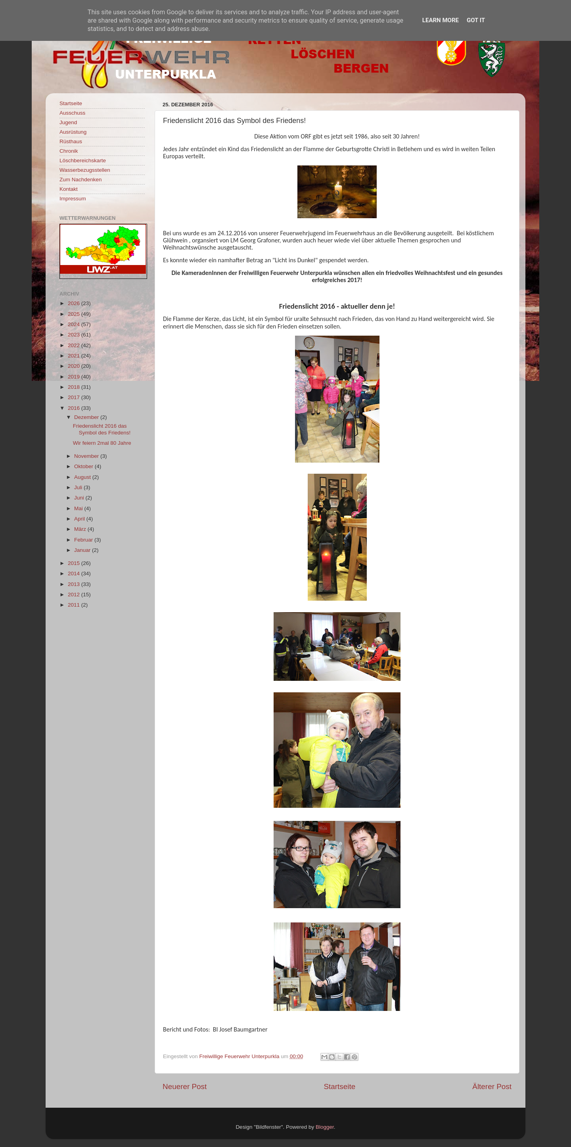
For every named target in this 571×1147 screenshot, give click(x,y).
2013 (74, 584)
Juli (79, 487)
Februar (84, 540)
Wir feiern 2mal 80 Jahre (102, 443)
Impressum (72, 199)
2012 (74, 595)
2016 (74, 408)
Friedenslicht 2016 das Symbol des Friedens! (102, 429)
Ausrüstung (72, 132)
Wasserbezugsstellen (84, 170)
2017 (74, 397)
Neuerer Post (185, 1086)
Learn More (440, 20)
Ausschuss (72, 113)
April (80, 519)
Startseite (339, 1086)
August (83, 477)
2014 (74, 573)
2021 (74, 356)
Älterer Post (492, 1086)
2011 (74, 605)
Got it (476, 20)
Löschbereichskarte (82, 160)
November (87, 456)
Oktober (84, 466)
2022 (74, 345)
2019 (74, 377)
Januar (83, 550)
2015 (74, 563)
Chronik (68, 151)
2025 (74, 314)
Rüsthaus (70, 141)
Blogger (325, 1127)
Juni (80, 498)
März (81, 529)
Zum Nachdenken (80, 180)
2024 (74, 324)
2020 (74, 366)
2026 (74, 303)
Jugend (68, 122)
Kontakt (68, 189)
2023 (74, 335)
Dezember (87, 417)
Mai (79, 508)
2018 (74, 387)
